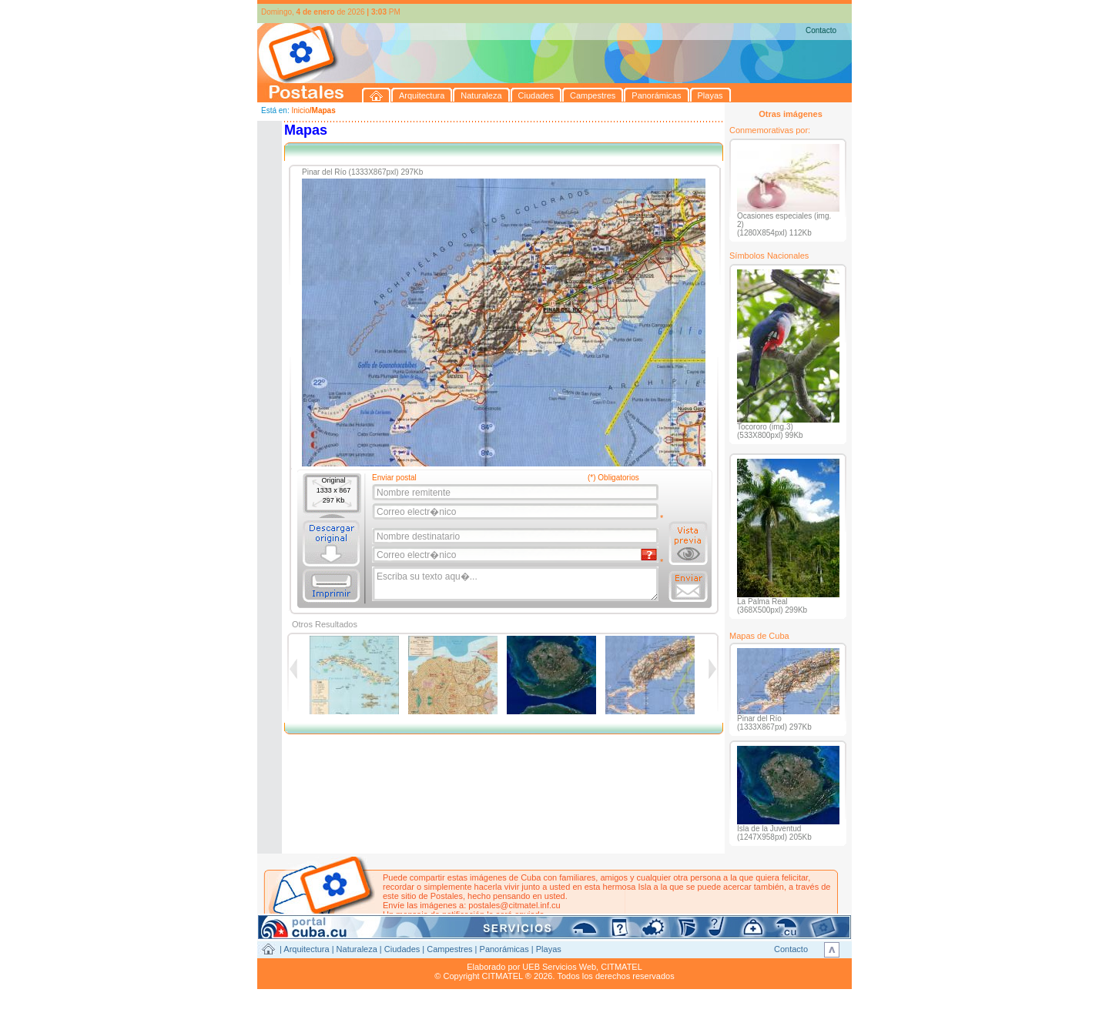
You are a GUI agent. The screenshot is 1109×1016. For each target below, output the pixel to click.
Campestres (449, 949)
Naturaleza (357, 949)
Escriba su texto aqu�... (516, 584)
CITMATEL (621, 966)
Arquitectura (306, 949)
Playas (548, 949)
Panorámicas (504, 949)
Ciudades (402, 949)
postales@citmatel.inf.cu (514, 905)
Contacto (821, 30)
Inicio (300, 110)
